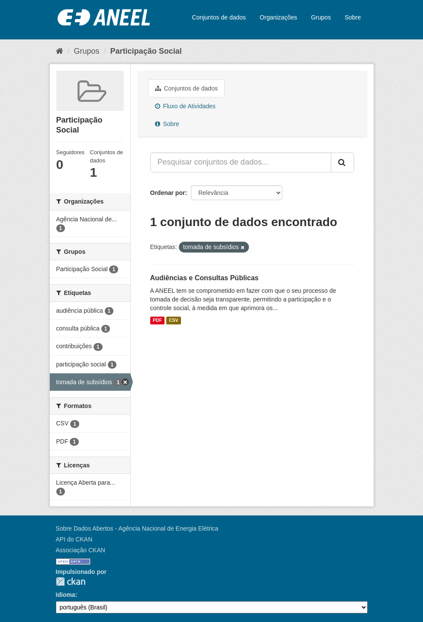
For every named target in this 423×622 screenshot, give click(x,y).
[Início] (59, 51)
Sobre (353, 17)
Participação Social (146, 51)
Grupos (321, 17)
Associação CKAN (80, 550)
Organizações (278, 17)
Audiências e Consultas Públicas (204, 278)
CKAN (70, 581)
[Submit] (342, 162)
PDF (157, 320)
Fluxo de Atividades (185, 106)
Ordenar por (167, 192)
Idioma (65, 594)
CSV (173, 320)
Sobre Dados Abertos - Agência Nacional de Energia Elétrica (137, 528)
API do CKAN (74, 539)
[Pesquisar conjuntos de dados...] (240, 162)
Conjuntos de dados (219, 17)
